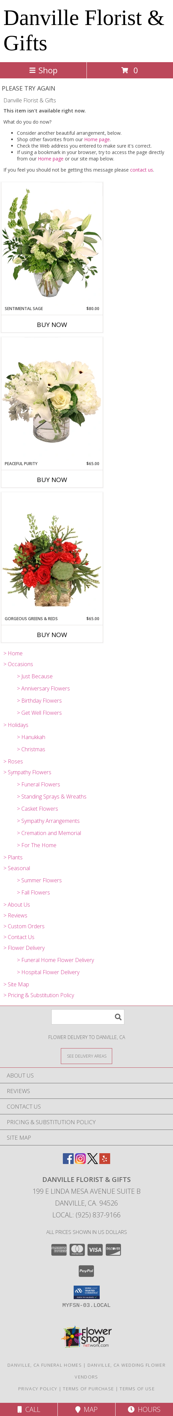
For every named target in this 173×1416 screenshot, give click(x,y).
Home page (97, 139)
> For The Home (36, 845)
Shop (43, 70)
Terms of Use (137, 1389)
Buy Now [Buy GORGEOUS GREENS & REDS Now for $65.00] (52, 634)
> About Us (16, 904)
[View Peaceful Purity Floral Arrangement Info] (52, 398)
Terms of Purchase (88, 1389)
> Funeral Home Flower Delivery (55, 960)
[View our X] (92, 1162)
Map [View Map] (86, 1409)
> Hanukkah (31, 737)
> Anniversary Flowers (43, 688)
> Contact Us (18, 937)
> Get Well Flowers (39, 712)
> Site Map (16, 984)
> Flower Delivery (24, 948)
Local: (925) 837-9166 (86, 1214)
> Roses (13, 761)
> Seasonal (16, 868)
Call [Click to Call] (29, 1409)
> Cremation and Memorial (49, 833)
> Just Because (35, 676)
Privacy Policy (37, 1389)
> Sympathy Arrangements (48, 821)
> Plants (13, 857)
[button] (87, 1292)
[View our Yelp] (104, 1162)
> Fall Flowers (33, 892)
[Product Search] (87, 1017)
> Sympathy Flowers (27, 772)
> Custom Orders (24, 926)
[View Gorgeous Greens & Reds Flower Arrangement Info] (52, 553)
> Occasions (18, 664)
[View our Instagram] (80, 1162)
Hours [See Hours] (144, 1409)
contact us (141, 170)
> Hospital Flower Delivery (48, 972)
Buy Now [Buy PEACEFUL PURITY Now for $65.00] (52, 479)
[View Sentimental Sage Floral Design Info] (52, 243)
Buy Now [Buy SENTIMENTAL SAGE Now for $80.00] (52, 324)
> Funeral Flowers (38, 784)
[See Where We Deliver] (86, 1056)
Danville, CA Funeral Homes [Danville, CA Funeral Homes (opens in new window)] (44, 1365)
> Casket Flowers (37, 808)
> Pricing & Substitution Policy (38, 995)
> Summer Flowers (39, 880)
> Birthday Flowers (39, 700)
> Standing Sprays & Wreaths (51, 796)
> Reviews (15, 915)
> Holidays (15, 725)
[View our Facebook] (68, 1162)
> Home (13, 653)
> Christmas (31, 749)
